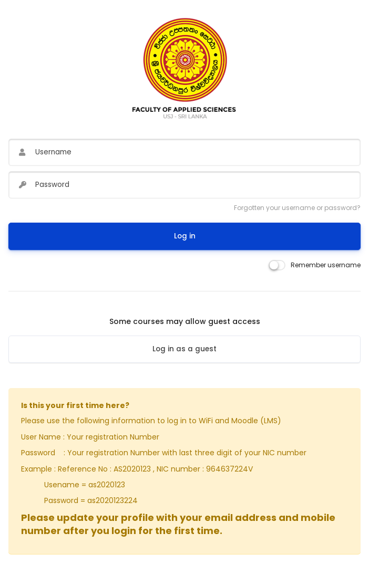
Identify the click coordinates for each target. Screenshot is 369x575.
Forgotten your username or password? (297, 207)
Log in (185, 236)
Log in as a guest (184, 349)
